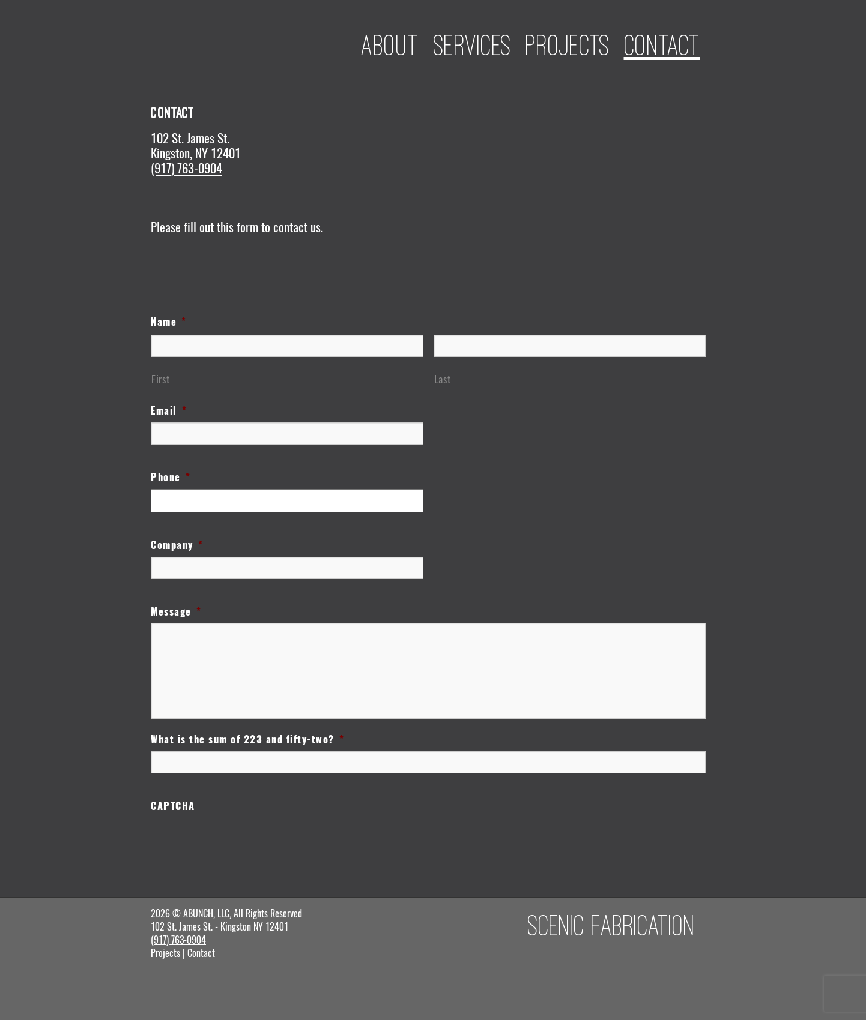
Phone (170, 478)
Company (177, 545)
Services (472, 45)
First (160, 379)
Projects (567, 45)
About (390, 45)
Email (169, 411)
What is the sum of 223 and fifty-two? (247, 740)
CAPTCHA (173, 806)
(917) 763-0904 (186, 168)
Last (442, 379)
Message (176, 612)
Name (169, 322)
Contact (662, 45)
